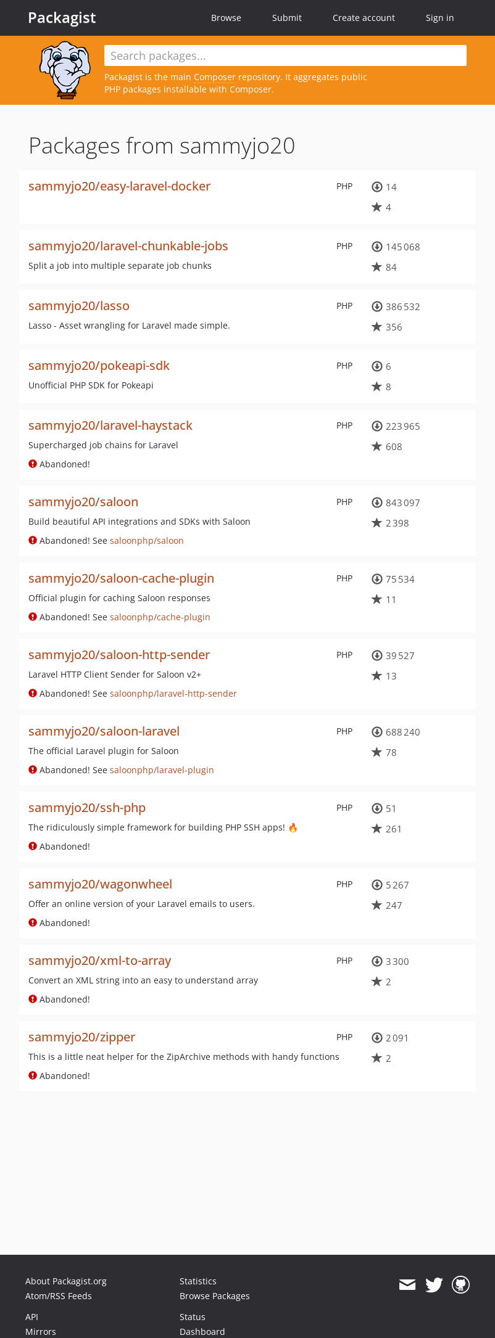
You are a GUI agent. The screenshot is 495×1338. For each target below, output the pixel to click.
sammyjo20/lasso (79, 305)
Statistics (198, 1281)
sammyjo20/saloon (83, 501)
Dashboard (202, 1331)
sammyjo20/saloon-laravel (104, 731)
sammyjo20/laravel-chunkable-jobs (128, 245)
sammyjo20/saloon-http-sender (119, 654)
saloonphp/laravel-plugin (162, 770)
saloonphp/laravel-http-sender (173, 693)
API (31, 1317)
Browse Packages (215, 1296)
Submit (287, 17)
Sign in (440, 17)
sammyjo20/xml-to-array (99, 960)
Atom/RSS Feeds (58, 1296)
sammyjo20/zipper (81, 1036)
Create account (364, 17)
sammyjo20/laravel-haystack (110, 425)
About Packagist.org (66, 1281)
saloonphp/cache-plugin (160, 617)
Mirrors (40, 1331)
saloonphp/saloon (147, 540)
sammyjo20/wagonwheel (100, 884)
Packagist (62, 17)
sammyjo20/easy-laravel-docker (119, 186)
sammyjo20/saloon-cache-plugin (121, 578)
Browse (226, 17)
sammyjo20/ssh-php (87, 807)
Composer (215, 77)
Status (193, 1317)
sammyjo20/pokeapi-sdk (99, 365)
